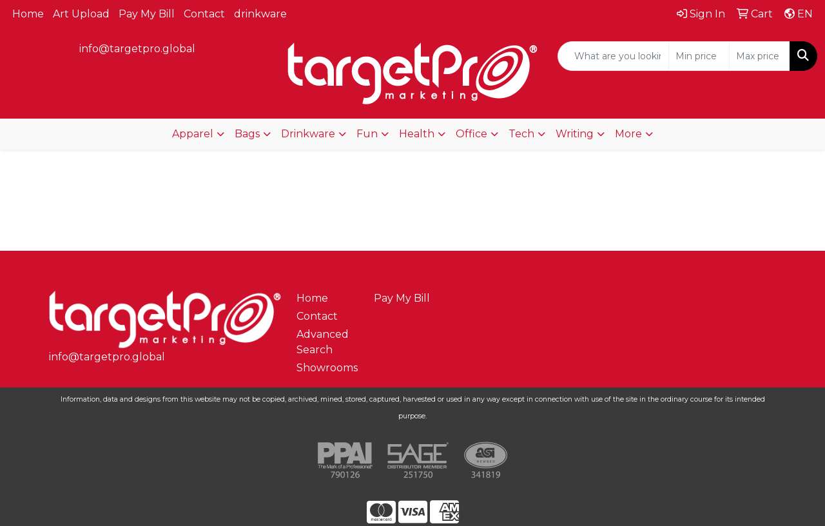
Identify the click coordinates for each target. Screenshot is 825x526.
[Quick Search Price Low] (699, 56)
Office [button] (471, 134)
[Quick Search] (613, 56)
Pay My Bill (147, 14)
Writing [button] (575, 134)
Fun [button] (367, 134)
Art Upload (81, 14)
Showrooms (327, 368)
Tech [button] (521, 134)
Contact (204, 14)
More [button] (628, 134)
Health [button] (416, 134)
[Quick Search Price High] (759, 56)
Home (28, 14)
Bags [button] (247, 134)
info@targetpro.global (137, 49)
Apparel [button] (192, 134)
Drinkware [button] (308, 134)
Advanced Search (322, 342)
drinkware (260, 14)
